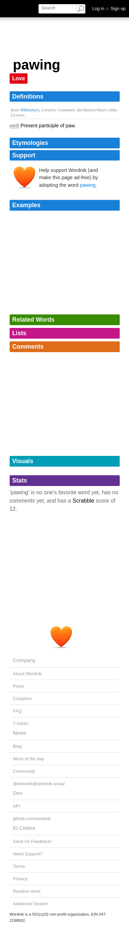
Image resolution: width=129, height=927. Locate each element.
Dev (17, 793)
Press (18, 686)
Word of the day (28, 758)
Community (24, 771)
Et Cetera (24, 828)
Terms (19, 866)
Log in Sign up (109, 8)
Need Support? (28, 853)
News (19, 733)
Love (18, 78)
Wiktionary (29, 110)
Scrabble (83, 501)
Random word (27, 891)
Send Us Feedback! (32, 841)
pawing (88, 185)
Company (24, 660)
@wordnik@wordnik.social (39, 783)
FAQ (17, 711)
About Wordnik (27, 673)
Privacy (20, 878)
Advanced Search (30, 903)
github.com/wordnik (32, 818)
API (16, 806)
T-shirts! (21, 723)
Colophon (22, 698)
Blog (17, 746)
